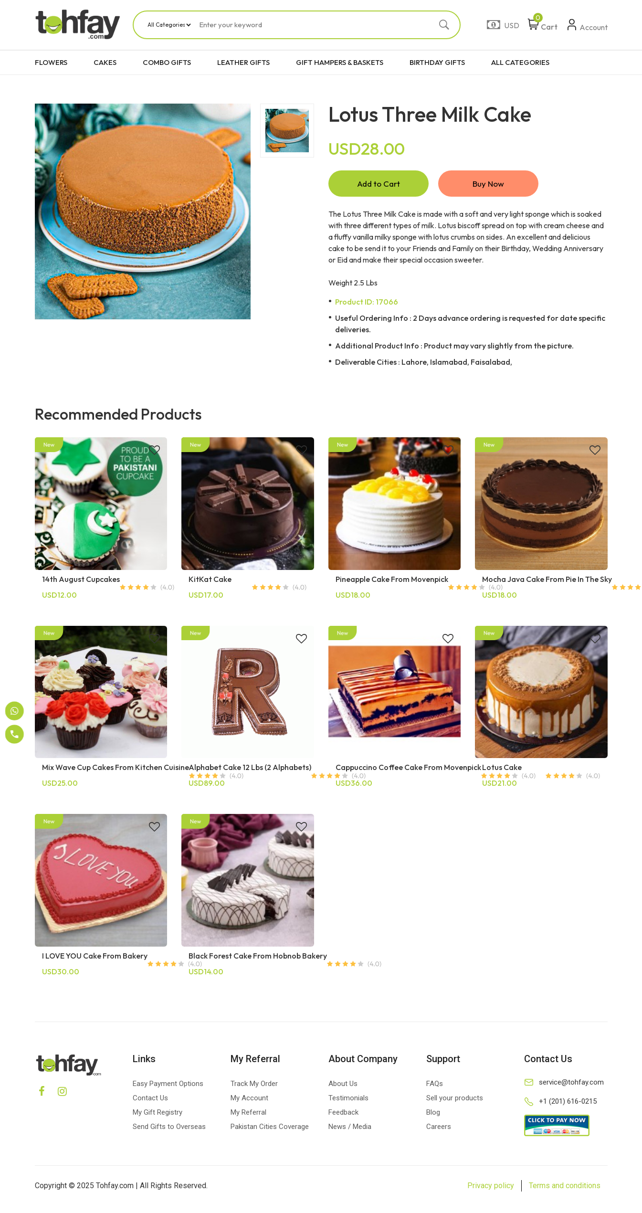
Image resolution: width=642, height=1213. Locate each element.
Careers (438, 1126)
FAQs (434, 1083)
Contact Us (150, 1098)
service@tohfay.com (571, 1082)
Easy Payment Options (168, 1083)
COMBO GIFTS (167, 62)
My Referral (248, 1112)
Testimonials (348, 1098)
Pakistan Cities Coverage (270, 1126)
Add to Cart (378, 184)
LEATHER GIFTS (243, 62)
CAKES (105, 62)
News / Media (349, 1126)
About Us (343, 1083)
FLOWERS (51, 62)
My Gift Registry (157, 1112)
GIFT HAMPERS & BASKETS (339, 62)
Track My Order (254, 1083)
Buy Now (488, 184)
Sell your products (454, 1098)
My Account (249, 1098)
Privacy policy (490, 1185)
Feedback (343, 1112)
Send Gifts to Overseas (169, 1126)
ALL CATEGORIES (520, 62)
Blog (433, 1112)
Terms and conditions (564, 1185)
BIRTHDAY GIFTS (437, 62)
